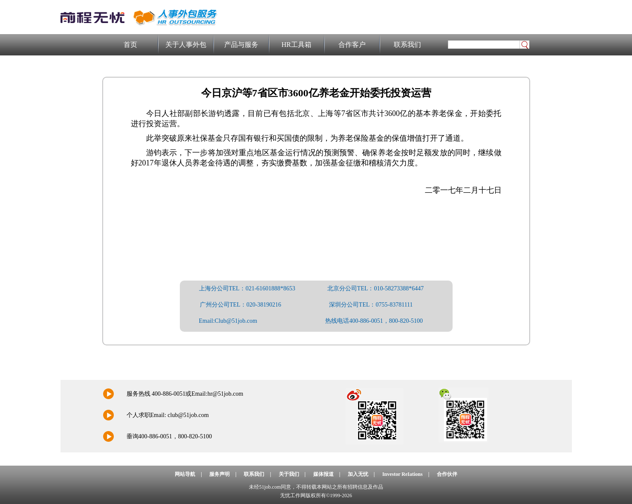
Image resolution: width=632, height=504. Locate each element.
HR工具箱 (296, 44)
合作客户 (352, 44)
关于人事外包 (185, 44)
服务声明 (219, 474)
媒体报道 (323, 474)
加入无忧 (358, 474)
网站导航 (185, 474)
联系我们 (407, 44)
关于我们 (289, 474)
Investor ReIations (402, 474)
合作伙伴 (447, 474)
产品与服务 (241, 44)
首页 (130, 44)
